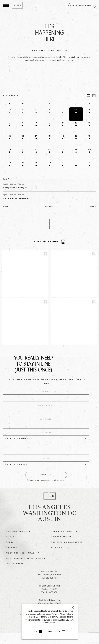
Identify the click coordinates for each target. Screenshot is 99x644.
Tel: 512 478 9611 (49, 596)
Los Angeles (50, 511)
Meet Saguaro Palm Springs (25, 563)
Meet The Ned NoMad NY (22, 557)
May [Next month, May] (93, 206)
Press (10, 546)
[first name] (46, 417)
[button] (6, 5)
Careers (11, 552)
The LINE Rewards (18, 536)
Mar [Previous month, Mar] (5, 206)
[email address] (46, 403)
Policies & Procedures (67, 546)
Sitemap (56, 552)
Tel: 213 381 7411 (49, 582)
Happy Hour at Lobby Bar (15, 188)
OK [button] (36, 632)
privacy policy (59, 486)
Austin (49, 523)
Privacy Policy (61, 541)
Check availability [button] (82, 5)
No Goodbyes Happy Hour (16, 198)
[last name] (46, 431)
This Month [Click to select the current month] (49, 206)
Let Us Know (14, 568)
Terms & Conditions (65, 536)
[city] (46, 457)
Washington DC (49, 517)
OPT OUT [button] (54, 632)
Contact (12, 541)
